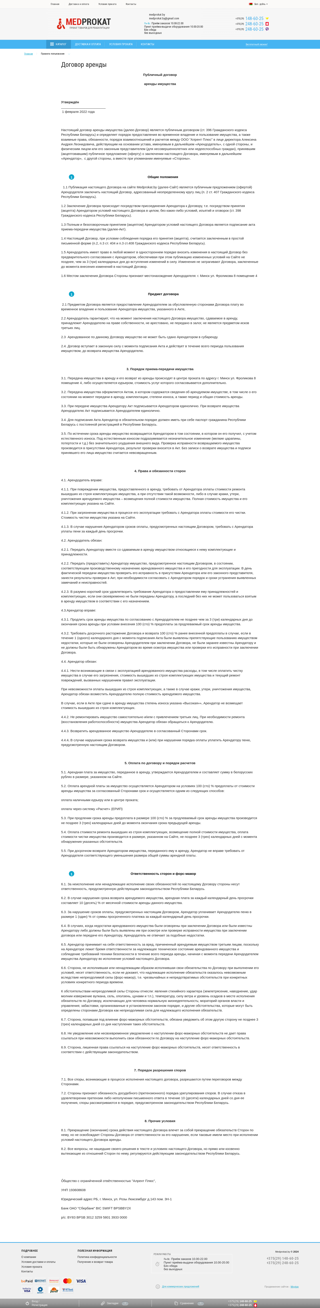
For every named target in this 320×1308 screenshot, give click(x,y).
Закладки (112, 1303)
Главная (55, 4)
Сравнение (187, 1303)
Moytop (295, 1286)
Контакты (131, 4)
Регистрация (39, 1305)
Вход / (35, 1301)
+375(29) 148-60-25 (283, 1258)
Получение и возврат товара (95, 1261)
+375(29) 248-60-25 (283, 1263)
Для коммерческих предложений (180, 1286)
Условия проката (107, 4)
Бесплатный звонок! (257, 44)
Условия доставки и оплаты (38, 1261)
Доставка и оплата (79, 4)
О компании (28, 1257)
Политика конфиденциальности (97, 1257)
